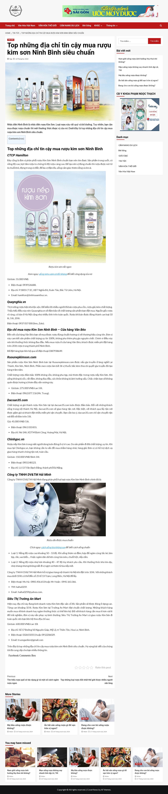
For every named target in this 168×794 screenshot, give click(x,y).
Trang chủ (10, 25)
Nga (10, 59)
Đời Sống (86, 25)
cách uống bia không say (53, 547)
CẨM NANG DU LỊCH (69, 25)
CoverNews (92, 789)
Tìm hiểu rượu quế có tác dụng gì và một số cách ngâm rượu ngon (33, 679)
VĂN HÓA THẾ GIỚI (47, 25)
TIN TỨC (11, 40)
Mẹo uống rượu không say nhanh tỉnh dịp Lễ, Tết (139, 68)
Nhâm (11, 732)
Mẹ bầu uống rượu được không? (133, 75)
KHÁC (98, 25)
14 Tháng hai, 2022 (21, 59)
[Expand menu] (101, 26)
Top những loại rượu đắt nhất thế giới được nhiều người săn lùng (86, 679)
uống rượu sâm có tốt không (53, 274)
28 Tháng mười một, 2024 (24, 732)
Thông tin (112, 25)
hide (21, 138)
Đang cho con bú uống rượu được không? (137, 85)
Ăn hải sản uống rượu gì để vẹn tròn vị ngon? (138, 80)
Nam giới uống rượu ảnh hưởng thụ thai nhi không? (138, 60)
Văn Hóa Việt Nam (26, 25)
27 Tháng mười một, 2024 (98, 732)
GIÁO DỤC (123, 156)
